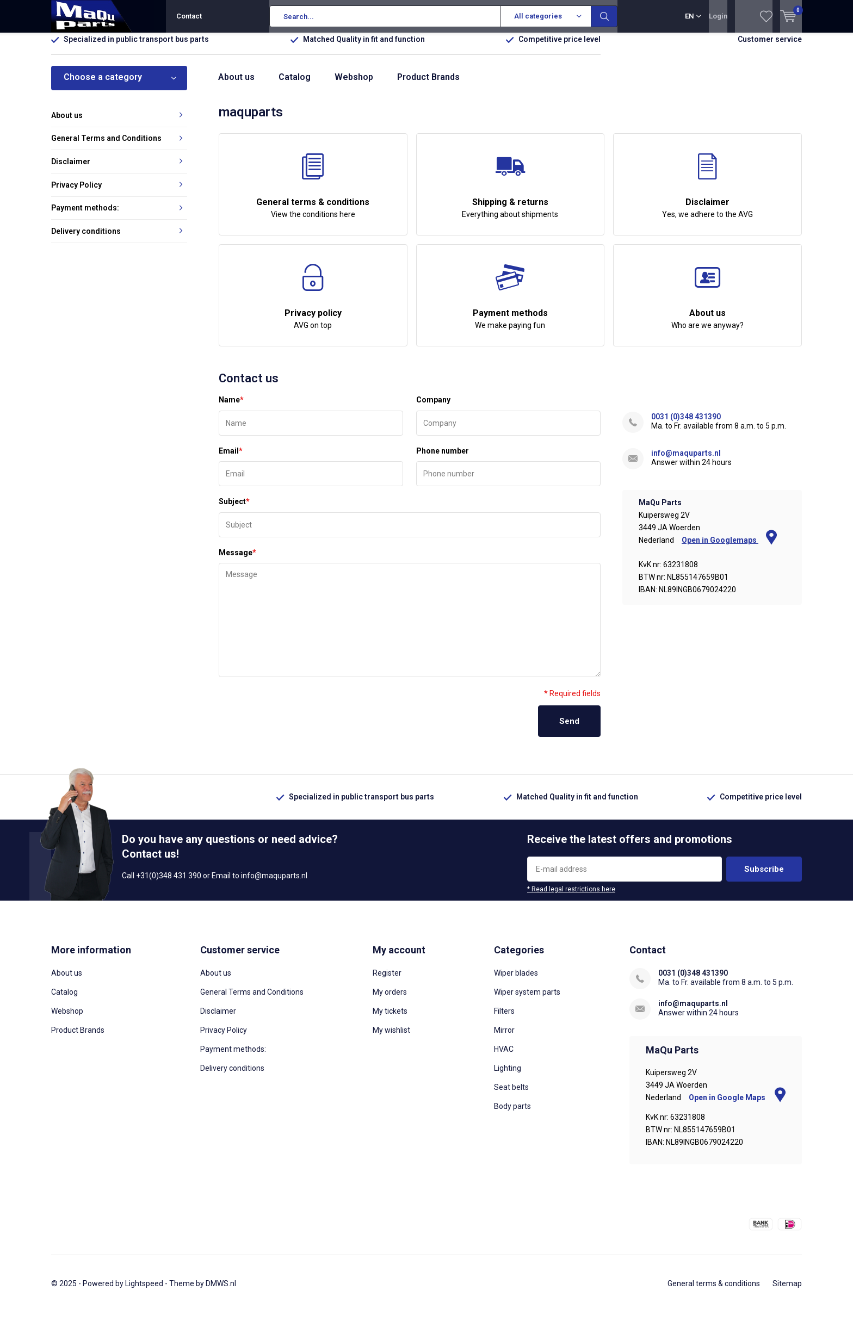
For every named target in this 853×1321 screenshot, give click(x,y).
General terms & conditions (313, 194)
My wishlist (391, 1038)
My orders (390, 1000)
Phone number (442, 459)
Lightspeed (144, 1291)
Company (433, 408)
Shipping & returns (510, 194)
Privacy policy (313, 305)
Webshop (354, 85)
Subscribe (764, 877)
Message (237, 560)
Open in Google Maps (737, 1105)
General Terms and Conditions (106, 146)
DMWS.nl (221, 1291)
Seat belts (511, 1095)
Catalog (295, 85)
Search (604, 16)
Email (231, 459)
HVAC (504, 1057)
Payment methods (510, 305)
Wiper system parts (527, 1000)
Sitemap (787, 1291)
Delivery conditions (86, 239)
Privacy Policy (76, 192)
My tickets (390, 1019)
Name (231, 408)
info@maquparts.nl (686, 461)
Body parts (512, 1114)
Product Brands (428, 85)
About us (236, 85)
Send (569, 729)
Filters (504, 1019)
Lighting (507, 1076)
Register (387, 981)
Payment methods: (85, 216)
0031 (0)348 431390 (686, 424)
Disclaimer (707, 194)
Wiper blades (516, 981)
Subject (234, 509)
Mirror (504, 1038)
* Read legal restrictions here (571, 897)
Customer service (770, 47)
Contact (189, 16)
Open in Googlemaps (729, 548)
